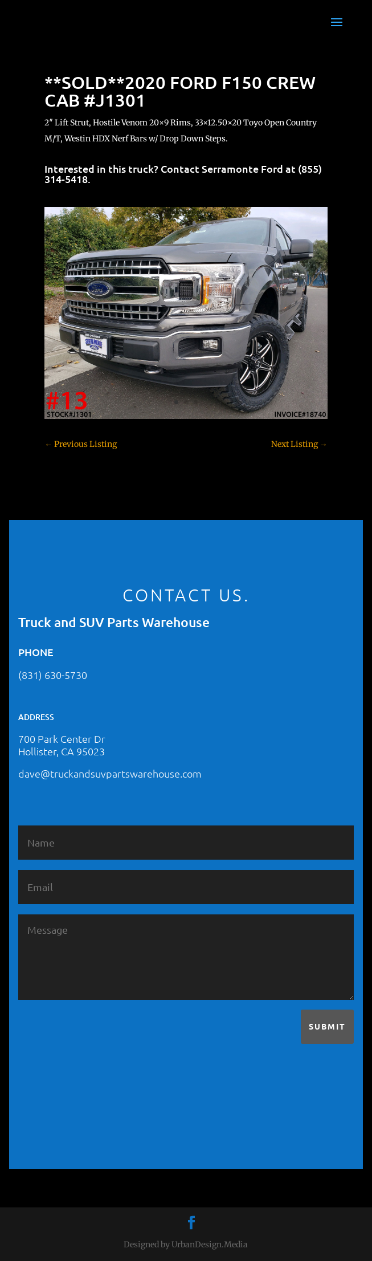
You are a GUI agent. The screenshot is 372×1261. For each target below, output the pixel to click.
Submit (327, 1026)
